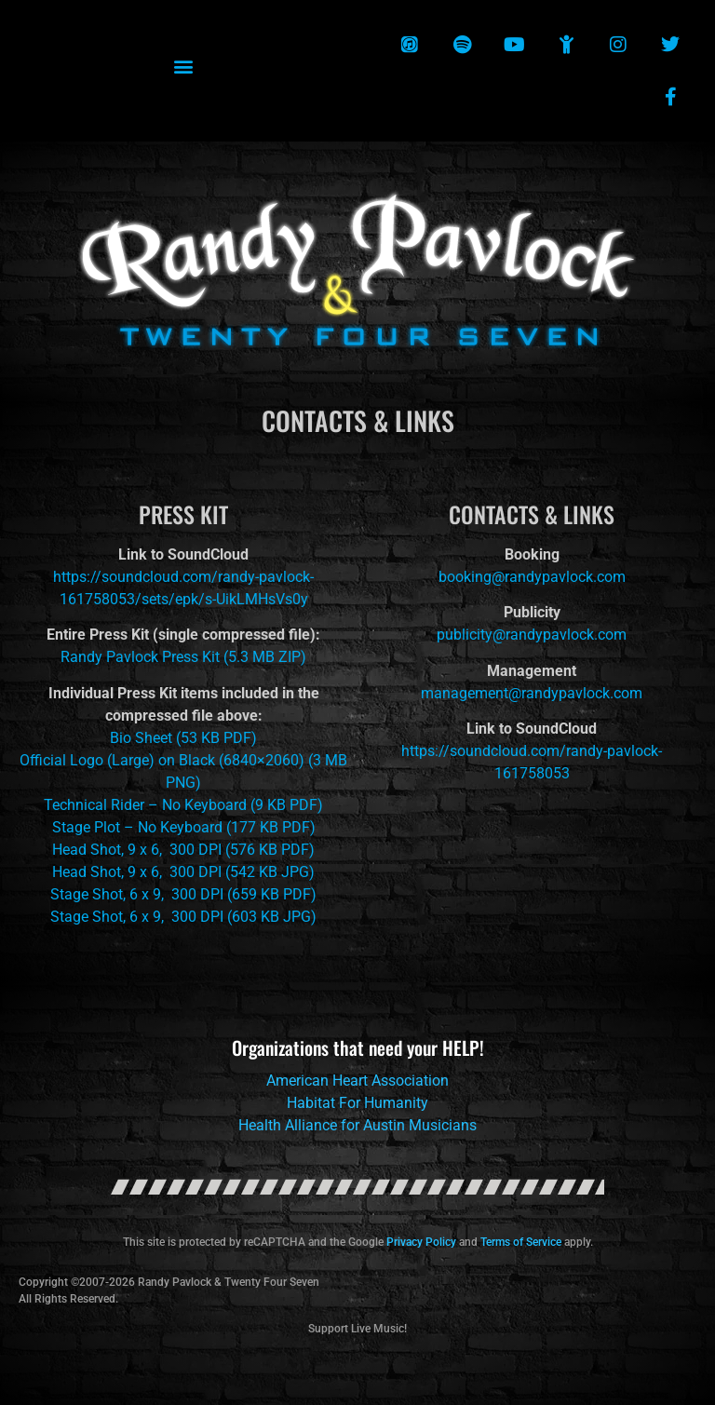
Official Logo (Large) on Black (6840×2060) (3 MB (183, 760)
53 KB (200, 738)
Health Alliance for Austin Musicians (357, 1125)
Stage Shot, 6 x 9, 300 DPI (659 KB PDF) (183, 894)
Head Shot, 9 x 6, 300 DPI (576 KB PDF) (183, 849)
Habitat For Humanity (357, 1103)
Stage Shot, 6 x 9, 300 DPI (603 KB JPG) (183, 916)
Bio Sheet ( (145, 738)
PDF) (238, 738)
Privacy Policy (421, 1242)
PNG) (183, 782)
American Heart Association (357, 1080)
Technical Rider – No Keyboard (145, 805)
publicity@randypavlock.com (532, 634)
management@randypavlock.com (531, 693)
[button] (184, 66)
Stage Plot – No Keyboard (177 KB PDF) (184, 827)
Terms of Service (520, 1242)
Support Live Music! (357, 1328)
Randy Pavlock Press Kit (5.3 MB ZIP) (183, 657)
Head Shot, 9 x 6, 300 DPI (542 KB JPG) (183, 872)
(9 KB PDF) (285, 805)
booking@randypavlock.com (532, 577)
